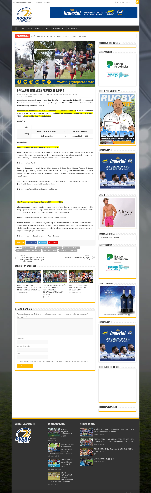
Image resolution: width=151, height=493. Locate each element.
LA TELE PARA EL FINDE (104, 459)
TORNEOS (37, 28)
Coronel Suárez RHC (71, 248)
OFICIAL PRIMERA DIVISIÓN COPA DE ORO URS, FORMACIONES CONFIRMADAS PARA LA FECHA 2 (54, 289)
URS (22, 28)
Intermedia (53, 94)
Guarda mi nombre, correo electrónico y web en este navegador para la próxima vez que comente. (54, 361)
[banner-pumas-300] (117, 171)
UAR (46, 28)
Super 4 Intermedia (50, 250)
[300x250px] (117, 301)
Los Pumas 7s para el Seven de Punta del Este (66, 463)
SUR (29, 28)
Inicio (16, 28)
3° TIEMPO (72, 28)
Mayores (60, 94)
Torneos (75, 94)
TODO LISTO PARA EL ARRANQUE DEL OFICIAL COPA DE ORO (79, 287)
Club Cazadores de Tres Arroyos (49, 248)
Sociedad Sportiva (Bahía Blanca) (28, 250)
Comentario (22, 317)
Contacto (47, 2)
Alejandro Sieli (23, 94)
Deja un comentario (26, 96)
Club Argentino (28, 248)
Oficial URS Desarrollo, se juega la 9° (77, 257)
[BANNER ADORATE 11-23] (117, 212)
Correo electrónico (24, 346)
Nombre (20, 339)
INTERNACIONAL (58, 28)
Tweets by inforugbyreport (109, 237)
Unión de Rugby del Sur (68, 250)
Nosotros (38, 2)
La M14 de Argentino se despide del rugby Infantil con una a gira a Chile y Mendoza (32, 258)
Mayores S (66, 94)
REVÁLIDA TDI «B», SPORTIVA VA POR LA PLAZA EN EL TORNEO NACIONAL (59, 36)
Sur (71, 94)
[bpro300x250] (117, 70)
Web (18, 354)
